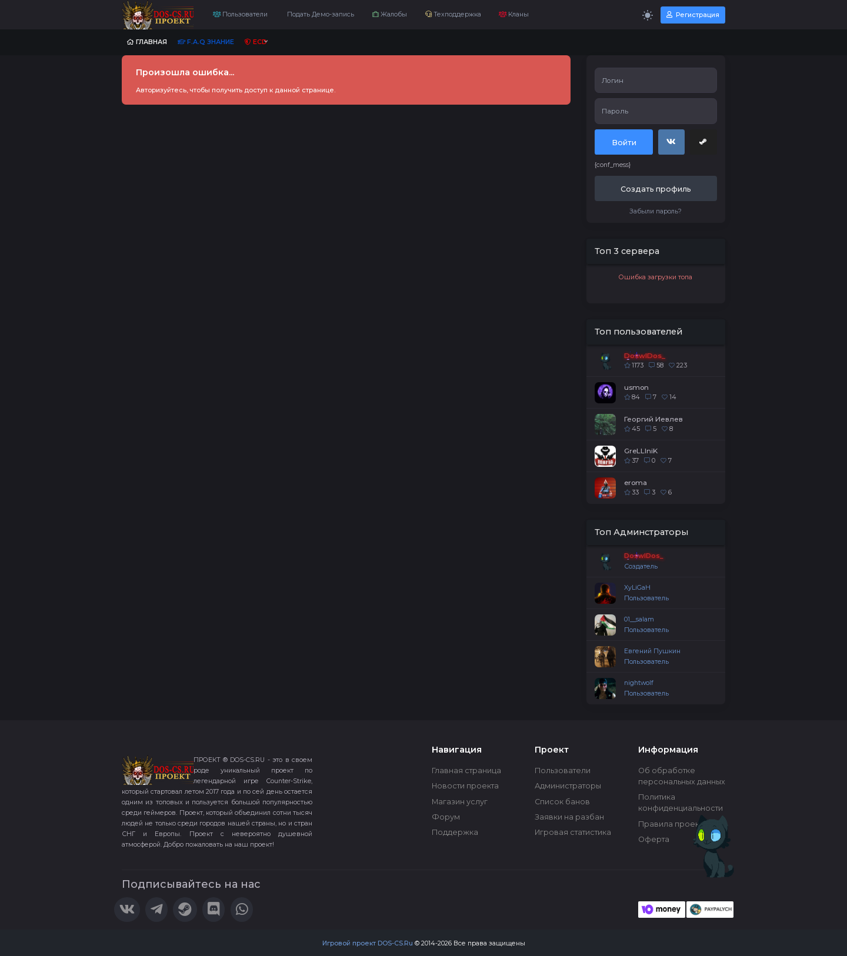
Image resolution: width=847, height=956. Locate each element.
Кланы (514, 14)
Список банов (562, 801)
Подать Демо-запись (319, 14)
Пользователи (240, 14)
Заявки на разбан (569, 817)
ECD (256, 42)
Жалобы (389, 14)
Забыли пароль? (655, 211)
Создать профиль (656, 189)
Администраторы (568, 785)
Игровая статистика (573, 832)
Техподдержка (453, 14)
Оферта (653, 839)
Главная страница (466, 770)
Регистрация (692, 15)
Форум (446, 817)
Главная (147, 42)
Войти (624, 142)
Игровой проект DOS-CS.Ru (367, 943)
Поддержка (455, 832)
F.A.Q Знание (206, 42)
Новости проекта (465, 785)
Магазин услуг (460, 801)
